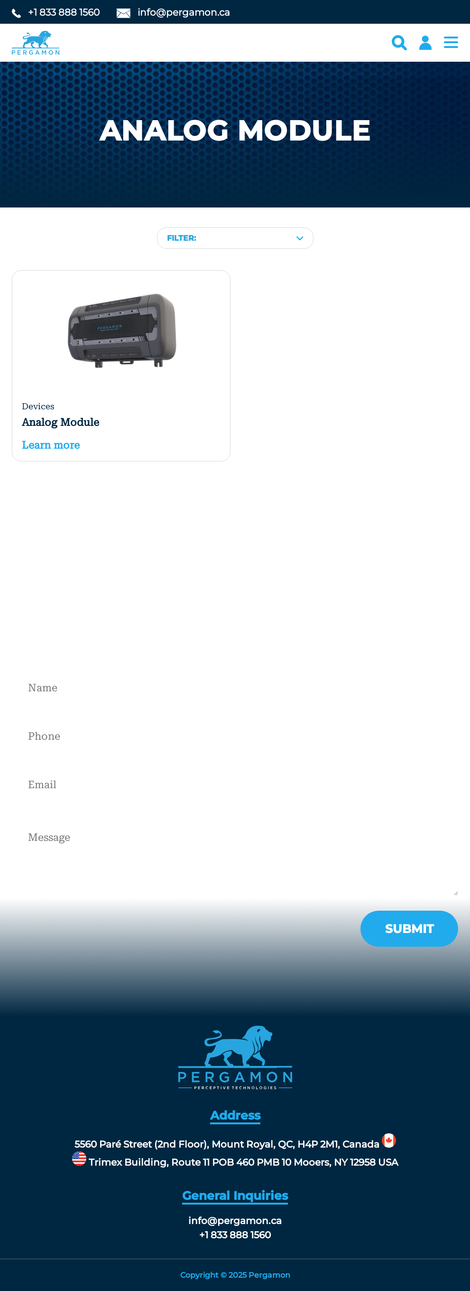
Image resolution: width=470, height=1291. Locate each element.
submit (409, 929)
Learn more (51, 445)
